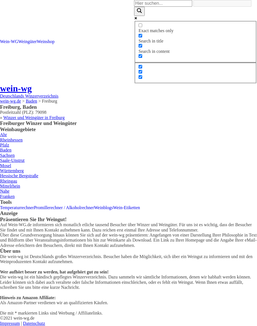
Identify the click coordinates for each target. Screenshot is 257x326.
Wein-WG (9, 41)
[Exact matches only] (140, 25)
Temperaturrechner (17, 207)
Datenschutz (34, 323)
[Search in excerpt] (140, 56)
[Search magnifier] (139, 11)
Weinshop (46, 41)
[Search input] (163, 3)
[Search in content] (140, 46)
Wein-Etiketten (126, 207)
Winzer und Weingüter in (34, 117)
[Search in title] (140, 35)
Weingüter (27, 41)
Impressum (10, 323)
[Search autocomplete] (222, 3)
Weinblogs (103, 207)
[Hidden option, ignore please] (140, 66)
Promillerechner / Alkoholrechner (64, 207)
